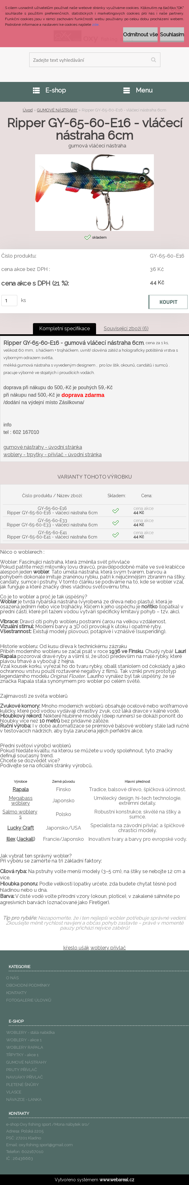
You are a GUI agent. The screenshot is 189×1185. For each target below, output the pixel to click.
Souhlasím (172, 35)
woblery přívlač (108, 948)
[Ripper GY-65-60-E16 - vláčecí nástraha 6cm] (94, 157)
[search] (153, 60)
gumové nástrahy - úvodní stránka (42, 447)
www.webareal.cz (116, 1179)
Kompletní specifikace (64, 328)
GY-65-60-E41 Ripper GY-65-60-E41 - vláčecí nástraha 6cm (52, 534)
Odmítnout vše (140, 35)
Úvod (28, 110)
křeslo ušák (76, 948)
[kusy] (9, 300)
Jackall (26, 839)
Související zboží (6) (126, 328)
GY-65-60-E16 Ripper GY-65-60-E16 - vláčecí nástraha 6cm (52, 510)
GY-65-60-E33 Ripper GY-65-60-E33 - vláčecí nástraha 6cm (52, 522)
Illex (10, 839)
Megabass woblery (21, 800)
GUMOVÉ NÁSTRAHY (57, 110)
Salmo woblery (19, 812)
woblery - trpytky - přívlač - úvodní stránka (52, 454)
